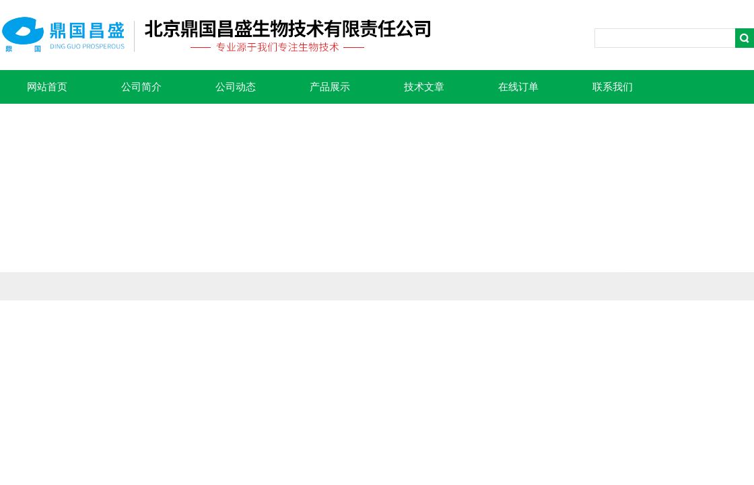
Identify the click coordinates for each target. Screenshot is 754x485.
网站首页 (47, 87)
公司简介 (141, 87)
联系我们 (612, 87)
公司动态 (235, 87)
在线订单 (518, 87)
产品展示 (330, 87)
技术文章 (424, 87)
